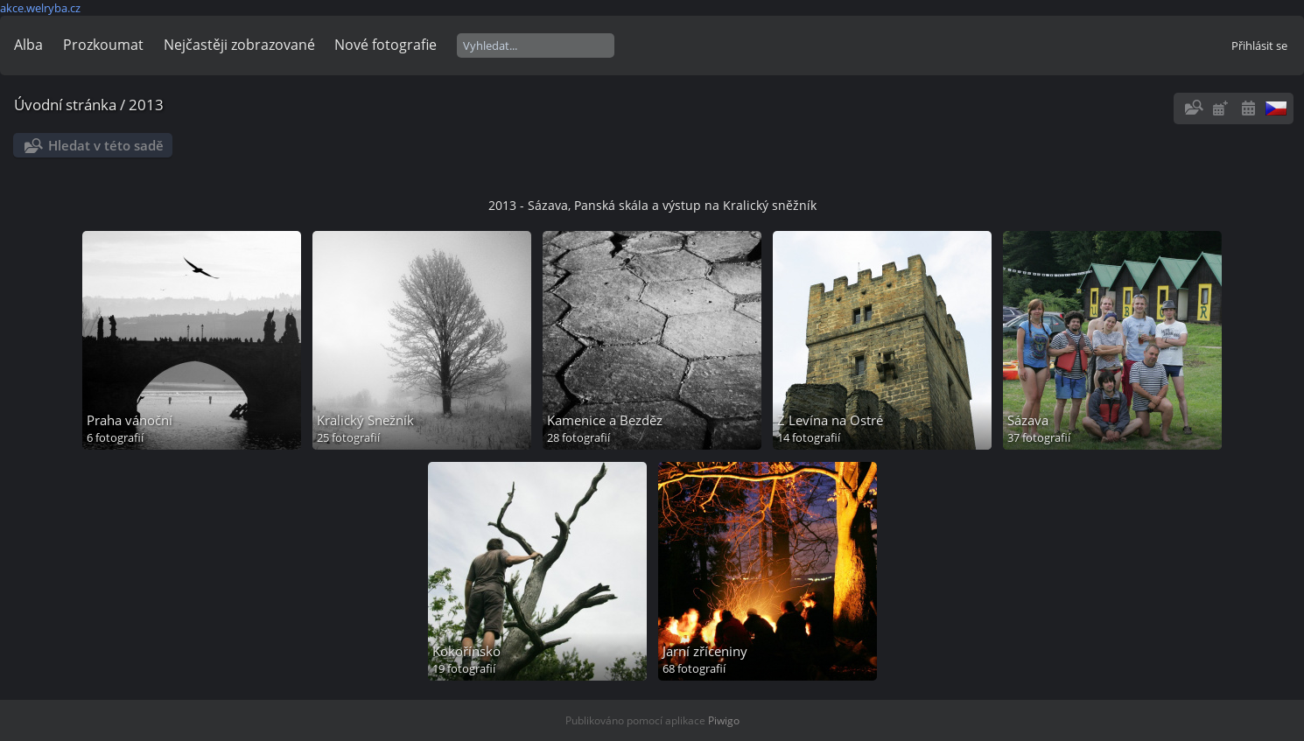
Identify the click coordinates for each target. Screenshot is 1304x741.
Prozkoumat (103, 44)
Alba (28, 44)
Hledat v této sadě (106, 145)
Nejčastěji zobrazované (239, 44)
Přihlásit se (1259, 45)
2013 (146, 104)
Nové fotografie (385, 44)
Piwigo (724, 720)
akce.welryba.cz (40, 8)
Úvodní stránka (65, 104)
